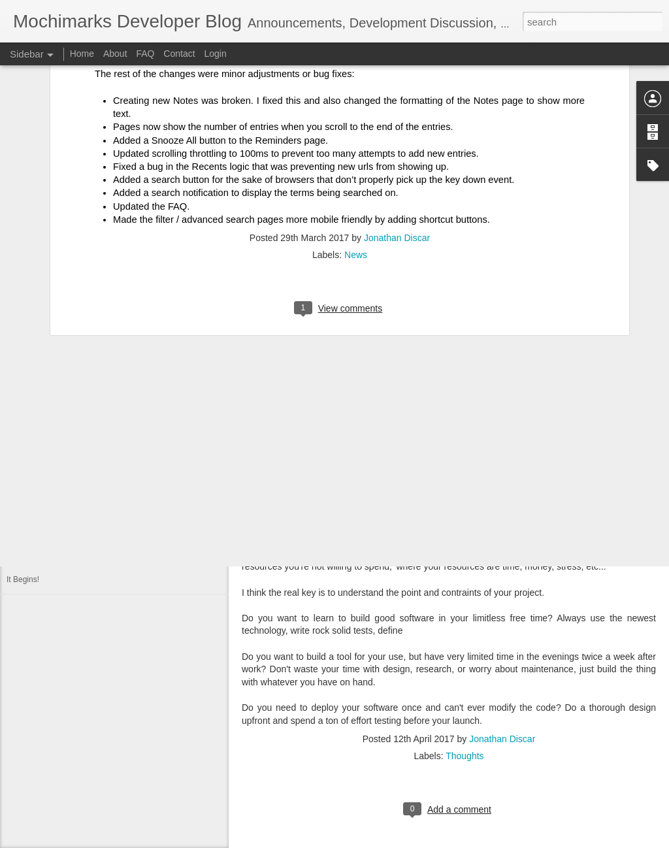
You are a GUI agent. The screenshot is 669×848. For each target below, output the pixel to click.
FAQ (145, 53)
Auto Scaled (28, 461)
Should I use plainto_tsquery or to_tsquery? (82, 403)
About (115, 53)
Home (82, 53)
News (355, 123)
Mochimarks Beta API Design (57, 520)
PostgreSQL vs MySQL (47, 550)
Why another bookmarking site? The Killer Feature (94, 491)
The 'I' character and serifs (53, 432)
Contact (179, 53)
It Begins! (23, 579)
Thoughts (464, 756)
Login (215, 53)
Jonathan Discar (397, 106)
